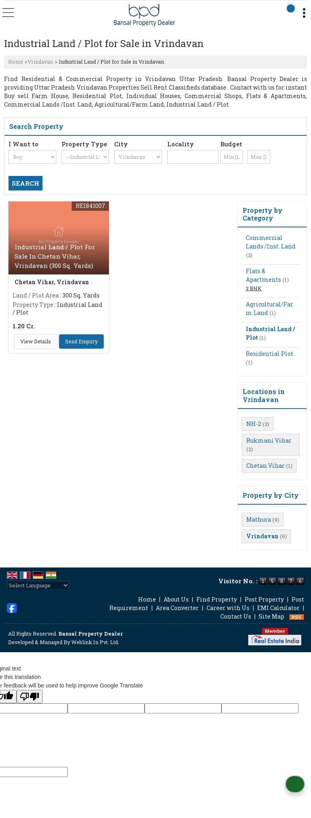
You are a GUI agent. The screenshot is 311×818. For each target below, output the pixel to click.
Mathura (258, 519)
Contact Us (235, 616)
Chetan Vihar (265, 465)
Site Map (271, 616)
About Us (176, 599)
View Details (35, 341)
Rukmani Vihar (269, 440)
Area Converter (177, 608)
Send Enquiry (81, 341)
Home (15, 61)
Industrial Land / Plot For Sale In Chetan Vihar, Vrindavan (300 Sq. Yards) (55, 256)
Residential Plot (269, 354)
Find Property (216, 599)
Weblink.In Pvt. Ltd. (95, 642)
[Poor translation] (30, 696)
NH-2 (253, 424)
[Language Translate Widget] (38, 585)
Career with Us (228, 608)
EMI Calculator (278, 608)
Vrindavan (40, 61)
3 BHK (254, 288)
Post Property (264, 599)
